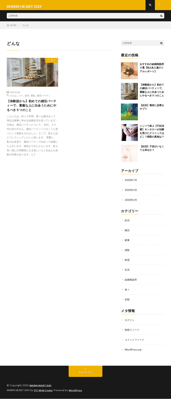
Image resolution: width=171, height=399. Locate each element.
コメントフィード (135, 340)
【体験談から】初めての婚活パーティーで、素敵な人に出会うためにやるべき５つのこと (31, 109)
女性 (27, 98)
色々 (127, 291)
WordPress (77, 390)
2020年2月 (131, 202)
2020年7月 (131, 183)
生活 (127, 271)
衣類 (127, 300)
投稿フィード (132, 330)
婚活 (52, 64)
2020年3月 (131, 192)
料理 (127, 261)
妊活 (127, 222)
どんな (13, 98)
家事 (127, 242)
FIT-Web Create (44, 390)
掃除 (127, 252)
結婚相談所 (131, 281)
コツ (20, 98)
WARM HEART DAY (41, 385)
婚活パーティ (43, 98)
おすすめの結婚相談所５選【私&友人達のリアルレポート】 (152, 71)
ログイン (130, 321)
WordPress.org (133, 350)
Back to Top (86, 372)
